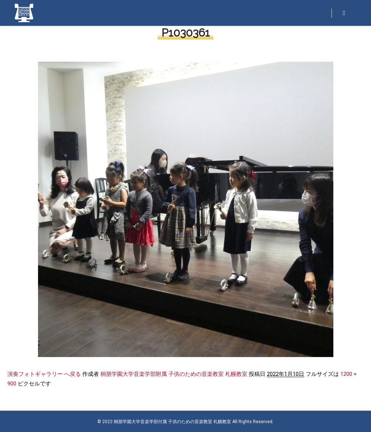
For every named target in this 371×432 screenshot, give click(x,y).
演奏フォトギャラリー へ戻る (44, 374)
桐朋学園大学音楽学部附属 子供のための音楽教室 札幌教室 (173, 374)
